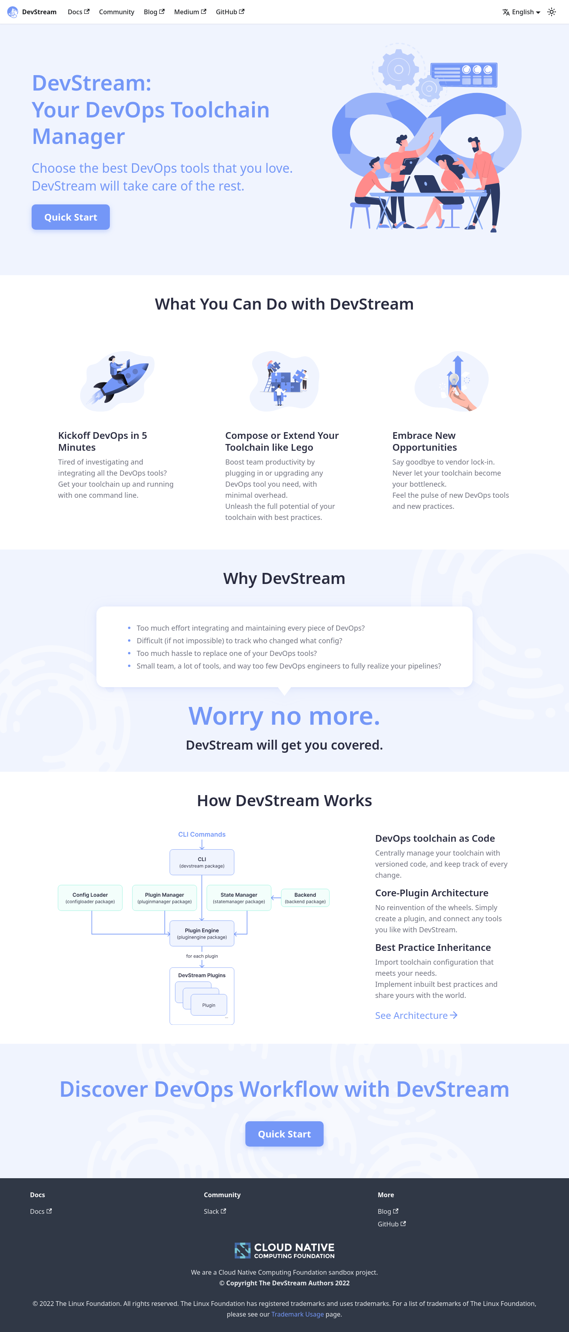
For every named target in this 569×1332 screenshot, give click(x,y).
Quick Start (70, 216)
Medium (190, 12)
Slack (215, 1211)
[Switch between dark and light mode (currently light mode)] (551, 12)
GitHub (230, 12)
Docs (78, 12)
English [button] (518, 12)
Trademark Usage (297, 1314)
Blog (154, 12)
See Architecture (417, 1015)
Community (116, 12)
